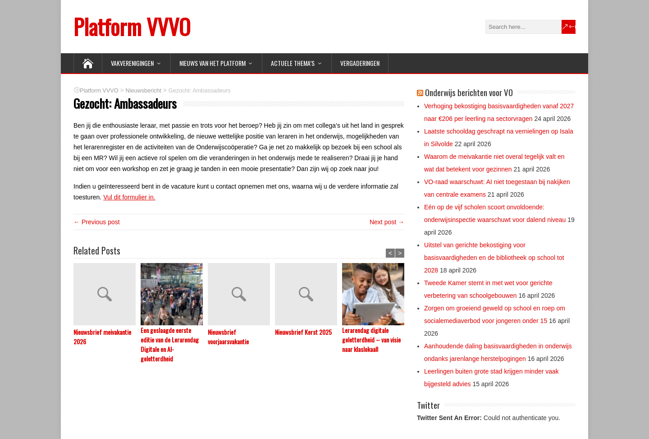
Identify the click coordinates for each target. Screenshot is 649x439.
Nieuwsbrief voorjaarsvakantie (228, 336)
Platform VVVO (131, 26)
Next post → (387, 222)
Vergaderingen (359, 63)
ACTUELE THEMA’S (293, 63)
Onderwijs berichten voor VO (469, 92)
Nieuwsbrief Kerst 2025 (303, 332)
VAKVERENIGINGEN (132, 63)
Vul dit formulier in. (129, 197)
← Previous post (96, 222)
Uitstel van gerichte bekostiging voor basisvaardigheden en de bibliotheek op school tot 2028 (494, 257)
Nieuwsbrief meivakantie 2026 (102, 336)
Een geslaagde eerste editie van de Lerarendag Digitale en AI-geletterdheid (170, 344)
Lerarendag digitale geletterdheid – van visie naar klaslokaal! (371, 339)
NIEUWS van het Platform (212, 63)
